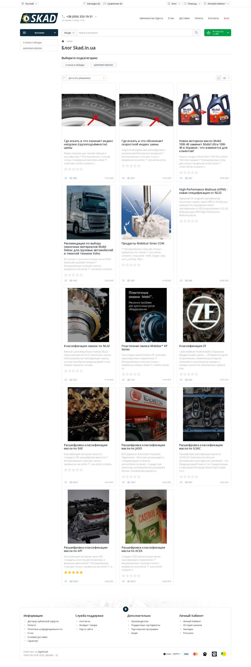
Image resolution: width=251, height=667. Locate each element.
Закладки (188, 629)
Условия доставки (37, 637)
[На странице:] (226, 78)
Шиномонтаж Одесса (151, 18)
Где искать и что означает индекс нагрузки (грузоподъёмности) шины (88, 144)
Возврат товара (88, 625)
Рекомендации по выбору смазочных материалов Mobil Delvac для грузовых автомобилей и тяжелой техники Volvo (88, 248)
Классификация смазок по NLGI (87, 346)
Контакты (213, 18)
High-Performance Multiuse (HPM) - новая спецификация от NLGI (203, 191)
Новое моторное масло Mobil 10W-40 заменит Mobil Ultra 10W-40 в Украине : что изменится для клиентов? (203, 146)
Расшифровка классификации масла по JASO (143, 446)
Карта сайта (86, 629)
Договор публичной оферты (43, 621)
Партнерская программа (144, 629)
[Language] (30, 3)
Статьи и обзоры (32, 42)
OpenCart (43, 651)
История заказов (192, 625)
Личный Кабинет (192, 621)
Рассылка (188, 633)
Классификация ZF (192, 346)
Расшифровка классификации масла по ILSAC (201, 446)
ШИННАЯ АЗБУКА (32, 48)
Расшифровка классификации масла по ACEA (143, 549)
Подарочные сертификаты (145, 625)
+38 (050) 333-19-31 (79, 16)
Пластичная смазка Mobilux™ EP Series (144, 347)
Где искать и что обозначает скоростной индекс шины (142, 142)
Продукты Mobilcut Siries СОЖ (142, 243)
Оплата (199, 18)
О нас (171, 18)
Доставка (184, 18)
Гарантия (33, 640)
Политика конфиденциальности (45, 629)
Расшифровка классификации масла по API (86, 549)
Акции (134, 633)
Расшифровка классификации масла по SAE (86, 446)
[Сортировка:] (86, 78)
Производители (139, 621)
